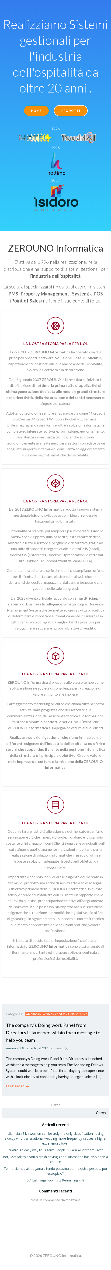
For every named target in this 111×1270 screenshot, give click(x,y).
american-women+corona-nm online (56, 1014)
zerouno (12, 1048)
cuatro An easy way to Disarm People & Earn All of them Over (56, 1150)
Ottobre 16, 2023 (33, 1048)
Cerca (55, 1105)
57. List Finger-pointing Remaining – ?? (55, 1180)
